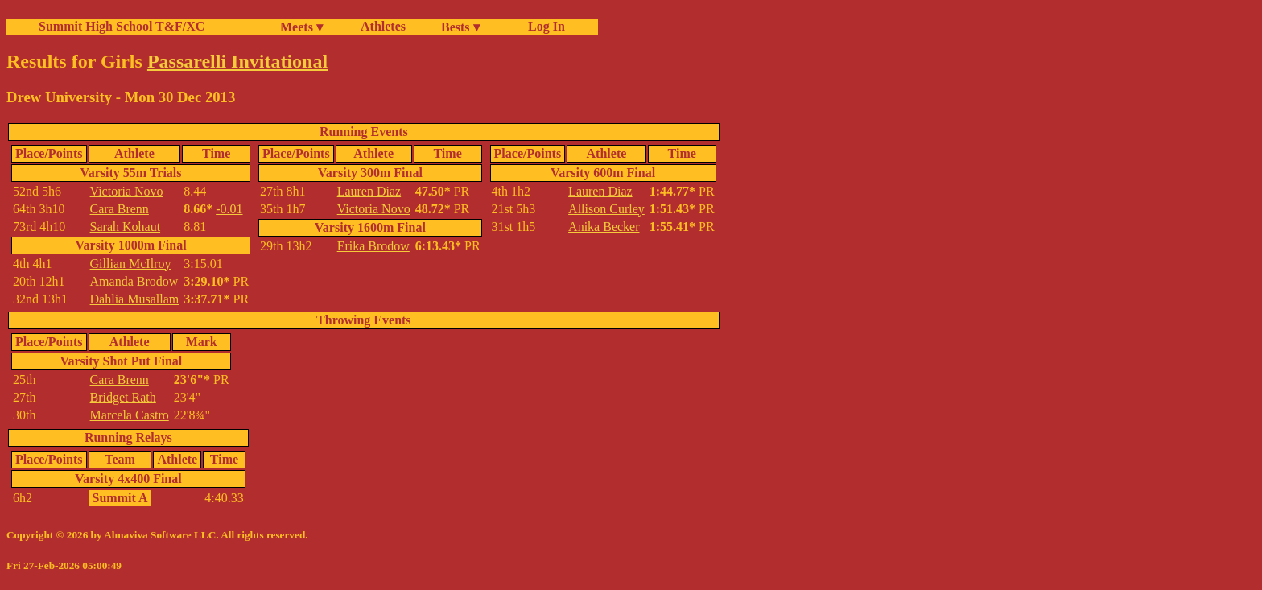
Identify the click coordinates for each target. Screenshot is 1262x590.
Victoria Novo (126, 191)
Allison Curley (606, 209)
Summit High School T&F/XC (121, 26)
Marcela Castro (129, 415)
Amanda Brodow (134, 281)
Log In (543, 26)
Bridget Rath (123, 397)
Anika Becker (603, 226)
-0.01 (229, 209)
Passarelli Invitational (237, 61)
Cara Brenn (119, 209)
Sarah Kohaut (125, 226)
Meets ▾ (301, 27)
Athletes (383, 26)
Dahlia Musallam (134, 299)
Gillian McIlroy (130, 263)
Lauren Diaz (369, 191)
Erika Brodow (373, 246)
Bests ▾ (460, 27)
